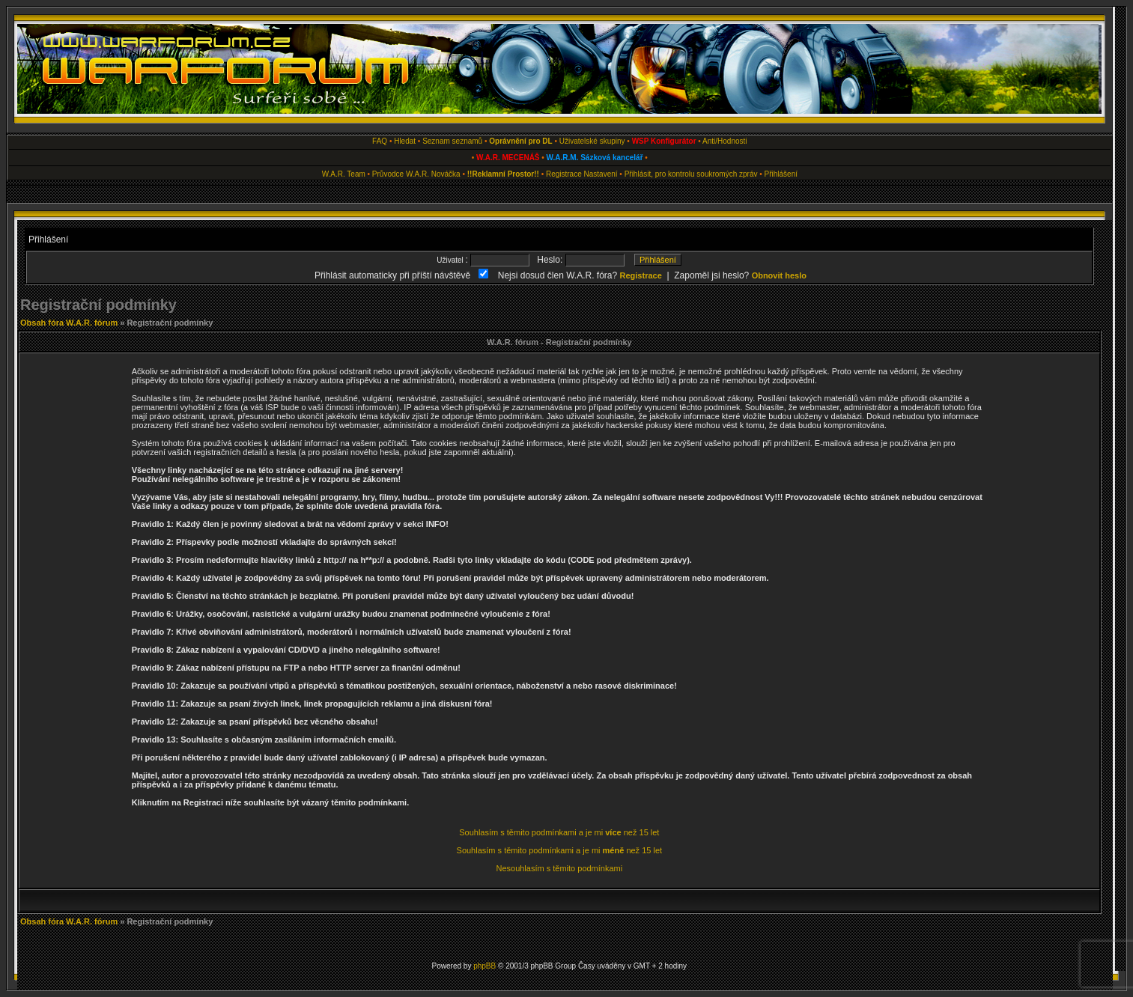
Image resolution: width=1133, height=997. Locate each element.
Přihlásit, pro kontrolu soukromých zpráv (691, 174)
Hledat (405, 141)
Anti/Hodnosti (724, 141)
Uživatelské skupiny (592, 141)
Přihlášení (781, 174)
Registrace (564, 174)
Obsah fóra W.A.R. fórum (69, 322)
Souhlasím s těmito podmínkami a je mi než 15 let (559, 832)
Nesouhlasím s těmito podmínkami (559, 868)
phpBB (484, 966)
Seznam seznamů (452, 141)
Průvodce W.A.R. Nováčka (416, 174)
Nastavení (601, 174)
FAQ (379, 141)
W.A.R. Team (343, 174)
